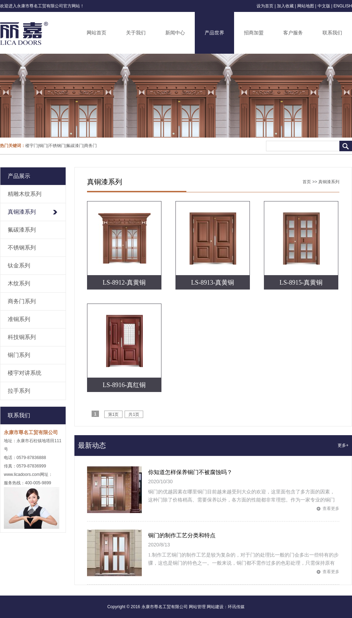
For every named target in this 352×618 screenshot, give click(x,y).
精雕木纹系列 (24, 194)
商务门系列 (22, 301)
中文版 (324, 6)
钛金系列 (19, 265)
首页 (307, 181)
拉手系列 (19, 391)
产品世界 (214, 32)
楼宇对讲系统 (24, 373)
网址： (46, 474)
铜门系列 (19, 355)
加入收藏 (285, 6)
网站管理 (197, 606)
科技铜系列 (22, 337)
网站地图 (305, 6)
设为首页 (265, 6)
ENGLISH (342, 6)
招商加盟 (254, 32)
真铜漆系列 (22, 212)
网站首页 (96, 32)
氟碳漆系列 (22, 230)
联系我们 (332, 32)
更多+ (343, 445)
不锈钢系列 (22, 248)
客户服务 (293, 32)
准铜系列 (19, 319)
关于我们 (136, 32)
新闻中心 (175, 32)
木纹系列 (19, 283)
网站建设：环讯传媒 (226, 606)
